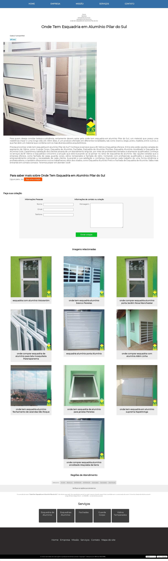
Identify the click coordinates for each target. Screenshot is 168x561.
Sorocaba (95, 482)
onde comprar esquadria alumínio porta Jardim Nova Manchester (137, 301)
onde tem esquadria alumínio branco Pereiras (84, 301)
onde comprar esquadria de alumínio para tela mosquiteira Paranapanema (31, 356)
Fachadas (84, 512)
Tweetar (13, 39)
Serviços (104, 4)
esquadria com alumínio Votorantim (31, 300)
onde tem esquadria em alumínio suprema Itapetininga (137, 410)
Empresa (55, 4)
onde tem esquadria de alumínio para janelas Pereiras (84, 410)
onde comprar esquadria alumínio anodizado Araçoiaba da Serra (84, 463)
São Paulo (112, 482)
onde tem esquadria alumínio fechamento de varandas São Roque (31, 410)
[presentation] (39, 223)
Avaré (63, 482)
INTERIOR (77, 482)
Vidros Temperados (120, 513)
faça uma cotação (33, 179)
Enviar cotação (86, 235)
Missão (80, 4)
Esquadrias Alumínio (65, 513)
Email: (56, 209)
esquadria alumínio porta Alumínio (84, 353)
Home (32, 4)
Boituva (69, 482)
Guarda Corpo (102, 513)
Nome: (55, 204)
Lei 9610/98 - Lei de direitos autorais (92, 496)
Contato (129, 4)
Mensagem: (101, 215)
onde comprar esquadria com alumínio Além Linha (137, 354)
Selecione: (56, 482)
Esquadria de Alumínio (47, 513)
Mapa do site (108, 540)
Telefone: (54, 214)
